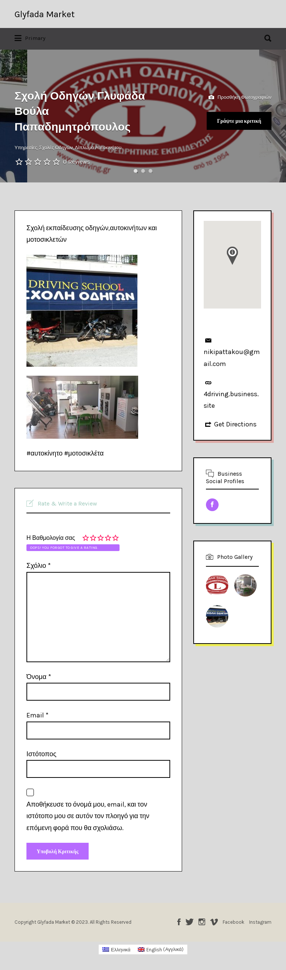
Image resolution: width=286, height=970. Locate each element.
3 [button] (150, 171)
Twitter (189, 923)
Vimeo (214, 923)
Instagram (201, 923)
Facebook (179, 923)
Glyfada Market (44, 14)
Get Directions (235, 424)
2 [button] (143, 171)
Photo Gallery (234, 556)
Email (37, 715)
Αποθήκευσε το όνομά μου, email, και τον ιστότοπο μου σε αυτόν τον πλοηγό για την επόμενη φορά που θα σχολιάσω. (87, 816)
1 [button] (135, 171)
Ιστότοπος (41, 754)
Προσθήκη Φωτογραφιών (240, 97)
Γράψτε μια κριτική (235, 122)
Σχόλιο (38, 565)
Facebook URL (212, 504)
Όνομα (38, 677)
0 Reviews (76, 161)
